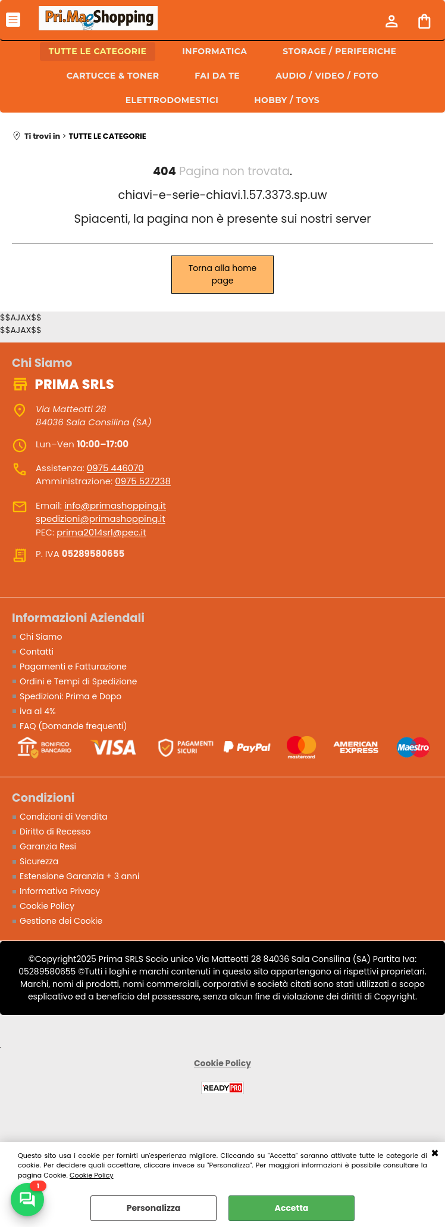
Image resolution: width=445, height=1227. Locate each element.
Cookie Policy (92, 1175)
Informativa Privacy (60, 891)
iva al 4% (38, 711)
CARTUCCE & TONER (113, 75)
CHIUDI (435, 1154)
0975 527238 (143, 481)
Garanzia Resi (48, 846)
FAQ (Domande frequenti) (73, 726)
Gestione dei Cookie (61, 921)
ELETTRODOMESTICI (172, 100)
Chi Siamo (41, 637)
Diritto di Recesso (55, 831)
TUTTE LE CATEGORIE (98, 51)
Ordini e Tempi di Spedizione (78, 681)
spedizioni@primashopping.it (100, 518)
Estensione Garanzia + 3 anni (79, 876)
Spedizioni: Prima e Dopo (70, 696)
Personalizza (154, 1208)
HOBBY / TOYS (286, 100)
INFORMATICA (214, 51)
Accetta (292, 1208)
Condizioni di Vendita (64, 817)
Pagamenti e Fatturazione (73, 666)
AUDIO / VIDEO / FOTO (326, 75)
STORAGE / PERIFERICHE (339, 51)
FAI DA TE (217, 75)
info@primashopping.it (115, 505)
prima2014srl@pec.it (101, 532)
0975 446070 (115, 468)
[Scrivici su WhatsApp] (27, 1199)
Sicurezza (39, 861)
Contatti (37, 652)
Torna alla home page (223, 274)
